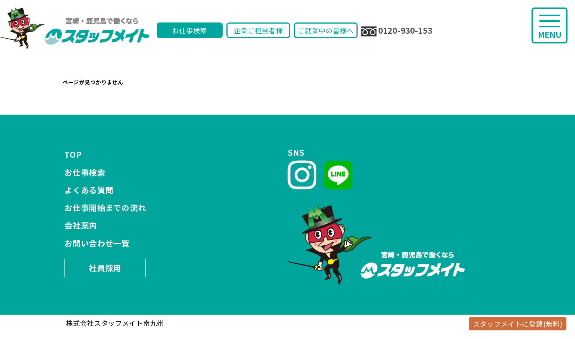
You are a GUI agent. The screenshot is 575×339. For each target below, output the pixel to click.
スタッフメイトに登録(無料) (518, 324)
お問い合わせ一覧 (97, 243)
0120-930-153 (396, 31)
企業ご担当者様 (258, 30)
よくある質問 (88, 190)
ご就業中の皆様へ (326, 30)
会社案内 (80, 225)
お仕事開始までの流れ (105, 207)
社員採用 (105, 267)
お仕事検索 (189, 30)
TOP (72, 154)
